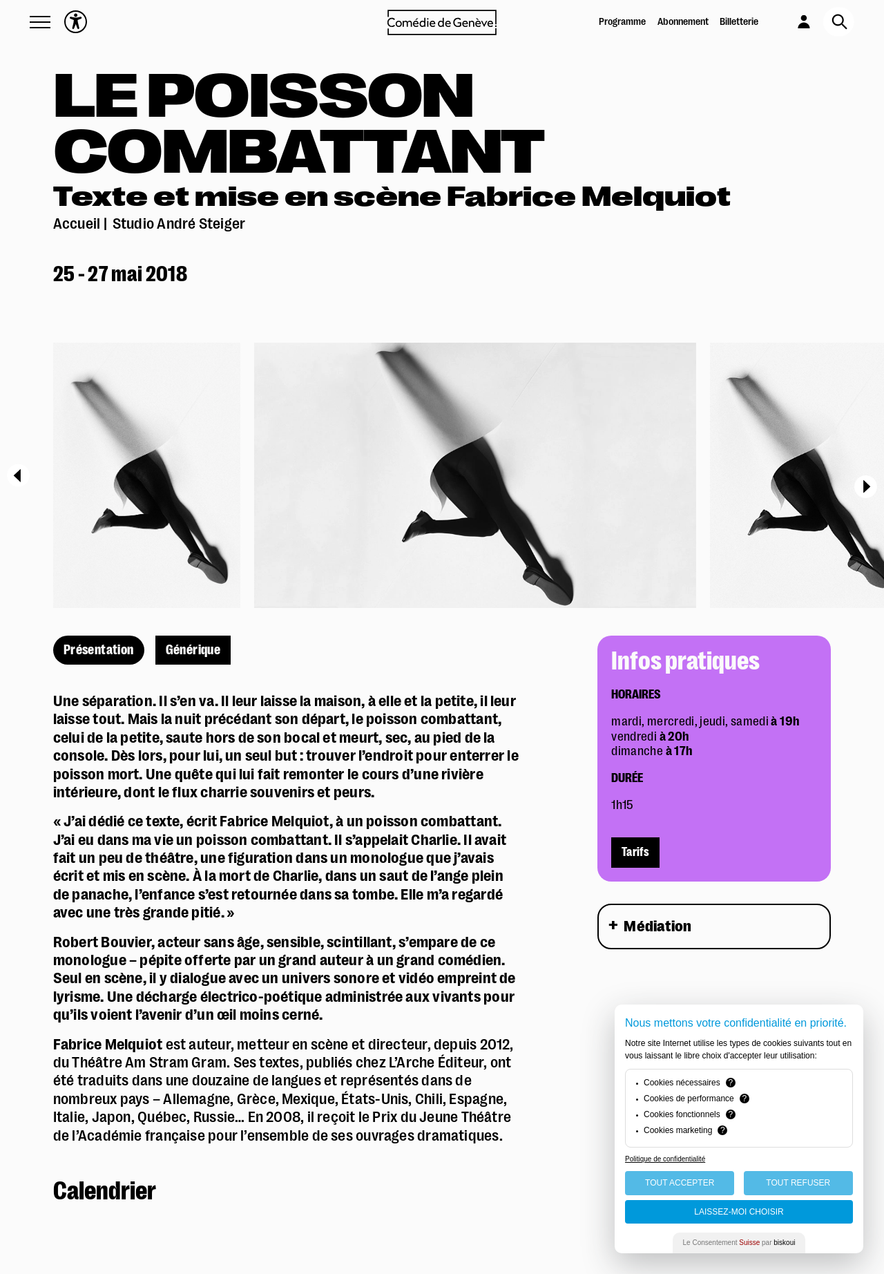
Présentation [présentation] (99, 650)
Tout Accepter (679, 1183)
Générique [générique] (193, 650)
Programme (622, 22)
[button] (40, 22)
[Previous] (18, 475)
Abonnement (683, 22)
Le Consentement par (739, 1242)
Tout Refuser (798, 1183)
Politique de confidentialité (665, 1159)
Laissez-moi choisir (738, 1212)
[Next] (865, 486)
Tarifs (635, 852)
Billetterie (739, 22)
